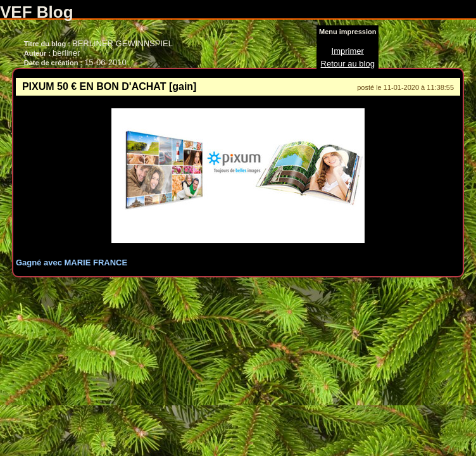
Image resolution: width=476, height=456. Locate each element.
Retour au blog (348, 63)
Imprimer (348, 51)
